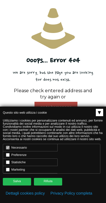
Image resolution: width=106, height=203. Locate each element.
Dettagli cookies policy (25, 193)
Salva (17, 181)
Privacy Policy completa (71, 193)
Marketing (15, 169)
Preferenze (16, 155)
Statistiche (16, 162)
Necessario (16, 147)
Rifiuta (48, 181)
